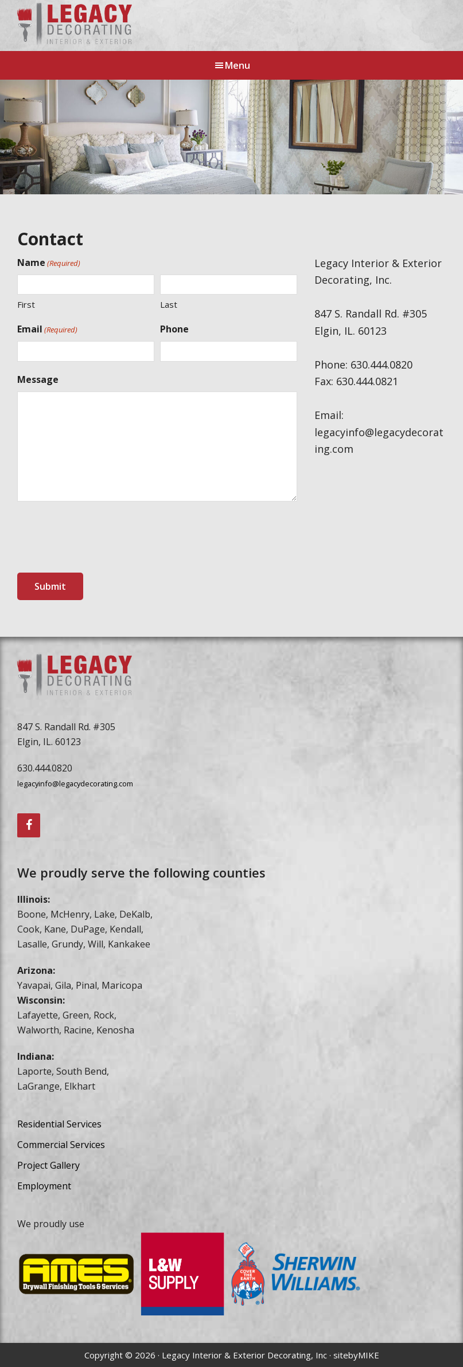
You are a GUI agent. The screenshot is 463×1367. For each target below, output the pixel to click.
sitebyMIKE (356, 1355)
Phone (174, 329)
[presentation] (104, 537)
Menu (237, 65)
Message (38, 379)
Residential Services (59, 1124)
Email (47, 329)
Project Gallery (48, 1165)
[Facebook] (28, 825)
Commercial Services (61, 1144)
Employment (44, 1186)
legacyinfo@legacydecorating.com (75, 783)
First (26, 304)
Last (168, 304)
